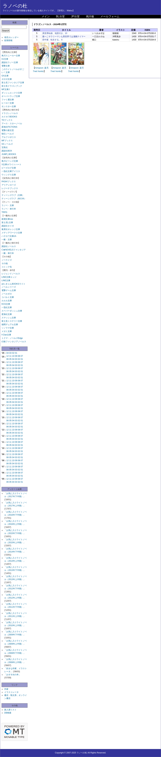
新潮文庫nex (7, 219)
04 (7, 353)
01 (16, 353)
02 (13, 353)
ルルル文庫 (7, 300)
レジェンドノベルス (11, 273)
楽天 (46, 68)
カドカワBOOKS (9, 117)
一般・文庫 (7, 239)
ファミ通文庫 (8, 99)
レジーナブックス (10, 188)
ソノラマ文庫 (8, 328)
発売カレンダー (11, 37)
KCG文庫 (6, 304)
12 (7, 356)
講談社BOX (7, 151)
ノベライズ (7, 260)
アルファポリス (9, 137)
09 (16, 356)
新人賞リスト (10, 710)
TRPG (4, 212)
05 (10, 359)
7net (35, 71)
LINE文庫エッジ (9, 277)
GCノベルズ (7, 144)
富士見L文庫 (7, 222)
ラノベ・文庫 (8, 205)
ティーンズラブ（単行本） (14, 198)
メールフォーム (109, 16)
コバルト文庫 (8, 297)
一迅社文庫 (7, 307)
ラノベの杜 (15, 6)
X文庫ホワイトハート (11, 164)
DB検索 (7, 713)
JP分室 (75, 16)
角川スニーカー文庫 (11, 55)
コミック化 (7, 267)
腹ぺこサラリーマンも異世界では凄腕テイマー (63, 36)
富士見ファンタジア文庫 (13, 82)
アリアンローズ (9, 185)
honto (41, 71)
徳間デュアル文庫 (10, 324)
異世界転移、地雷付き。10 (54, 33)
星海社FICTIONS (9, 127)
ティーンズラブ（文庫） (13, 195)
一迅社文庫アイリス (11, 171)
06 (7, 359)
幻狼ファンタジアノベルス (14, 341)
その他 (5, 263)
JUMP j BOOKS (9, 154)
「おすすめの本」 (12, 674)
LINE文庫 (6, 280)
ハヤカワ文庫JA (9, 236)
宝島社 (5, 147)
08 (19, 356)
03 (10, 353)
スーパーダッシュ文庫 (12, 311)
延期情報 (8, 40)
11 (10, 356)
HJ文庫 (5, 59)
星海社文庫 (7, 314)
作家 (6, 689)
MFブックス (7, 140)
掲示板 (90, 16)
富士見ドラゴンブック (12, 86)
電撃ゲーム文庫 (9, 290)
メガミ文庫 (7, 331)
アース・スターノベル (12, 123)
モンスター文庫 (9, 106)
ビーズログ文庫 (9, 168)
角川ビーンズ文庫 (10, 161)
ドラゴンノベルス (10, 113)
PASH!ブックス (9, 181)
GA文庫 (5, 76)
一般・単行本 (8, 253)
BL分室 (60, 16)
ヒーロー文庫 (8, 103)
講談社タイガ (8, 226)
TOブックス (7, 120)
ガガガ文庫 (7, 79)
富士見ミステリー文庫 (12, 321)
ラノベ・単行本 (9, 209)
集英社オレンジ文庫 (11, 229)
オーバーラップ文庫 (11, 96)
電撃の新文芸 (8, 130)
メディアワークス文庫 (12, 233)
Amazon (39, 68)
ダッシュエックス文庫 (12, 93)
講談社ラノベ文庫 (10, 62)
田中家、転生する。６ (52, 40)
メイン (46, 16)
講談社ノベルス (9, 246)
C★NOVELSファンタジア (14, 250)
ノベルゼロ (7, 294)
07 (22, 356)
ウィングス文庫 (9, 175)
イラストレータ (11, 692)
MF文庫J (6, 89)
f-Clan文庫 (6, 335)
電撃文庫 (6, 66)
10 (13, 356)
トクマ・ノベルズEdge (12, 338)
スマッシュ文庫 (9, 317)
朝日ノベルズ (8, 134)
